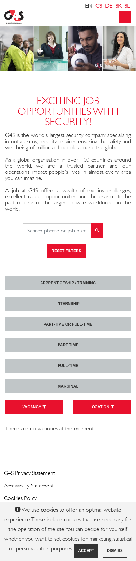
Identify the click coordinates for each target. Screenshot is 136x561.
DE (108, 5)
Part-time (68, 345)
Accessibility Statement (29, 485)
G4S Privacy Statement (29, 473)
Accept (86, 550)
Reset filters (66, 251)
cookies (49, 509)
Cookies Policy (20, 498)
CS (98, 5)
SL (127, 5)
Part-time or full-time (68, 324)
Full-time (68, 365)
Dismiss (115, 550)
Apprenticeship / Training (68, 283)
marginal (68, 386)
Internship (68, 303)
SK (118, 5)
